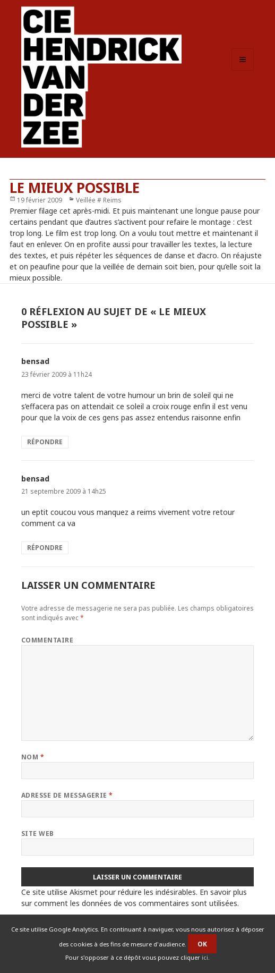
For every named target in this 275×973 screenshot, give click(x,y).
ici (205, 957)
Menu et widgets (243, 70)
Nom (32, 757)
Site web (37, 833)
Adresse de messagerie (67, 795)
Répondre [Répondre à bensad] (45, 441)
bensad (35, 361)
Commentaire (47, 640)
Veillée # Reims (99, 200)
